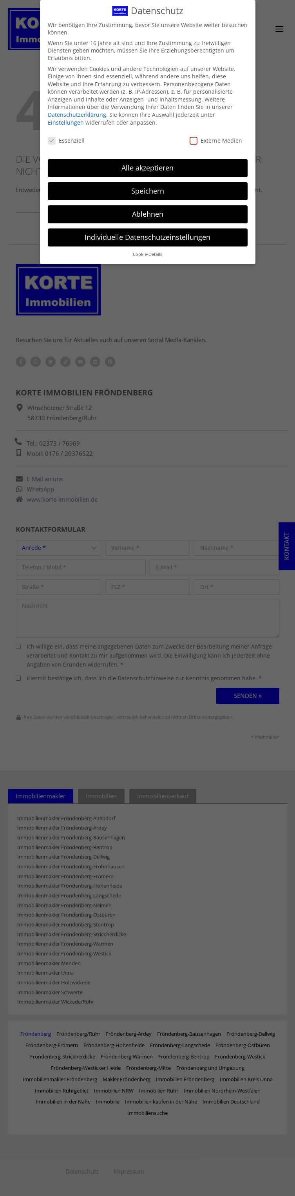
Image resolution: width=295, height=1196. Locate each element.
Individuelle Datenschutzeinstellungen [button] (147, 229)
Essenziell (66, 132)
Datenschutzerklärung (77, 107)
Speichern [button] (147, 183)
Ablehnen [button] (147, 206)
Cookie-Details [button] (147, 246)
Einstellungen (66, 114)
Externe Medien (216, 132)
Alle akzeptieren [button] (147, 160)
